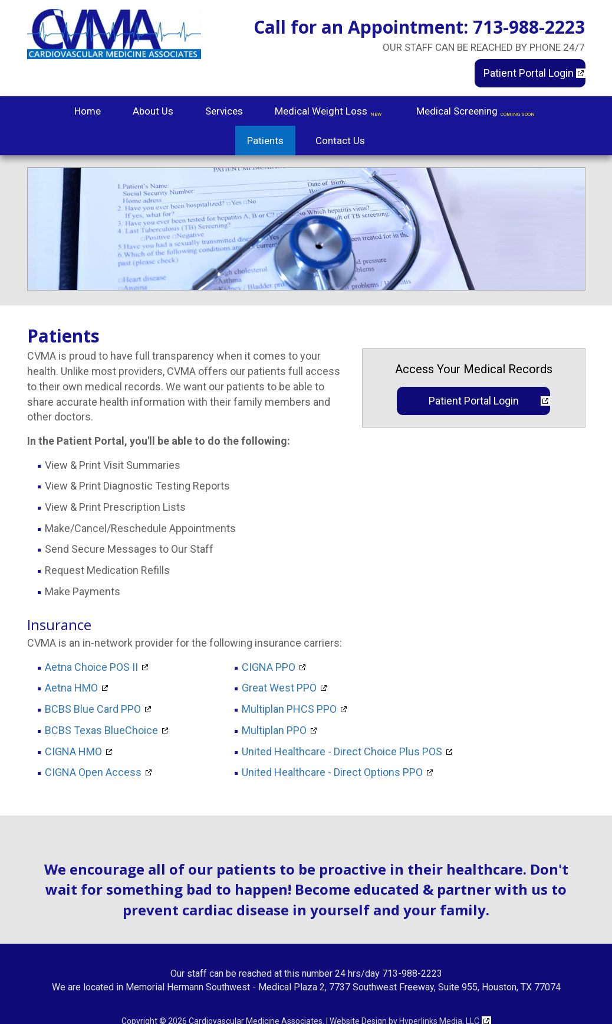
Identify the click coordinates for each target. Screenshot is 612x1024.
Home (87, 111)
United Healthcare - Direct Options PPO (332, 772)
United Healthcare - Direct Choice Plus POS (342, 751)
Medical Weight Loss (329, 112)
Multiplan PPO (274, 730)
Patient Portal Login (528, 73)
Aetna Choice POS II (91, 667)
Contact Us (340, 140)
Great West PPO (279, 688)
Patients (265, 140)
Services (224, 111)
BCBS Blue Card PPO (93, 709)
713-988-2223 (529, 27)
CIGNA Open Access (93, 772)
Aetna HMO (71, 688)
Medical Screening (477, 112)
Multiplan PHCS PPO (289, 709)
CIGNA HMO (73, 751)
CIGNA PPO (268, 667)
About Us (153, 111)
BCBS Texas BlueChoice (101, 730)
